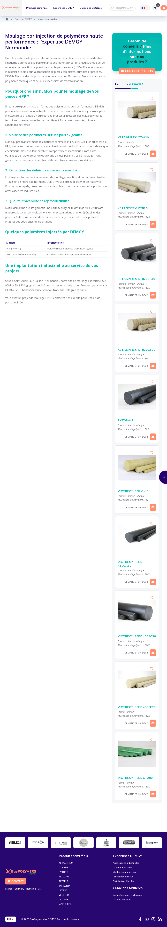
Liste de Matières (122, 899)
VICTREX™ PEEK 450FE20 (137, 707)
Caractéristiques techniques (127, 894)
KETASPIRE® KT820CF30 (137, 279)
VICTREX (63, 899)
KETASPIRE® (66, 862)
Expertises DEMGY (23, 19)
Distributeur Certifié (123, 881)
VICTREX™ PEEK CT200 (137, 778)
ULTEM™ (63, 890)
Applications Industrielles (126, 862)
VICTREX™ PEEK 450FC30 (137, 636)
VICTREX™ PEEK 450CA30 (137, 563)
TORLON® (64, 885)
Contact (16, 881)
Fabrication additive (123, 876)
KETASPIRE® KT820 (137, 208)
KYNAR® (63, 867)
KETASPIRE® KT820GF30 (137, 350)
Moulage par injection (124, 872)
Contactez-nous (137, 71)
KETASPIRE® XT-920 (137, 137)
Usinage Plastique (122, 867)
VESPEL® (64, 894)
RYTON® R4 (137, 420)
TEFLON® (64, 876)
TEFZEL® (63, 881)
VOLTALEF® (65, 904)
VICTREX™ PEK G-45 (137, 491)
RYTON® (63, 872)
